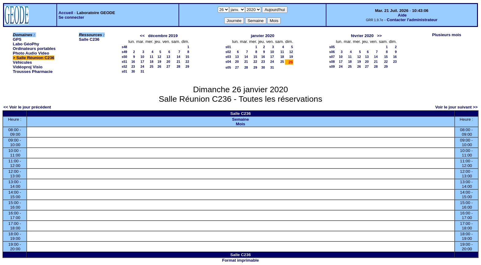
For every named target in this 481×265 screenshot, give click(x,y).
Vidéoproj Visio (28, 67)
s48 (124, 47)
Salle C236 (89, 39)
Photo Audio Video (31, 53)
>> (379, 35)
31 (142, 71)
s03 (228, 57)
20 (168, 61)
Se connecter (71, 17)
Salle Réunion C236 (35, 57)
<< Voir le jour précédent (27, 107)
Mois (240, 124)
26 (159, 66)
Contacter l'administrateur (412, 19)
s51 (124, 61)
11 (151, 57)
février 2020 (362, 35)
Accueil (66, 12)
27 (168, 66)
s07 (332, 57)
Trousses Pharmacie (33, 71)
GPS (17, 39)
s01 (124, 71)
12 (159, 57)
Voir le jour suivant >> (456, 107)
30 (133, 71)
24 (142, 66)
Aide (402, 15)
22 (187, 61)
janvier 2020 (262, 35)
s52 (124, 66)
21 (178, 61)
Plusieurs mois (446, 34)
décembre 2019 (163, 35)
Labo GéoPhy (26, 44)
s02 (228, 52)
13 (168, 57)
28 (178, 66)
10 (142, 57)
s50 (124, 57)
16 (133, 61)
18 (151, 61)
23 (133, 66)
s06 (332, 52)
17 (142, 61)
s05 (228, 67)
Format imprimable (240, 260)
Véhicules (22, 62)
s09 (332, 66)
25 (151, 66)
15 (187, 57)
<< (142, 35)
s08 (332, 61)
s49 (124, 52)
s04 (228, 61)
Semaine (240, 119)
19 (159, 61)
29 (187, 66)
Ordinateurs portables (34, 48)
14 (178, 57)
